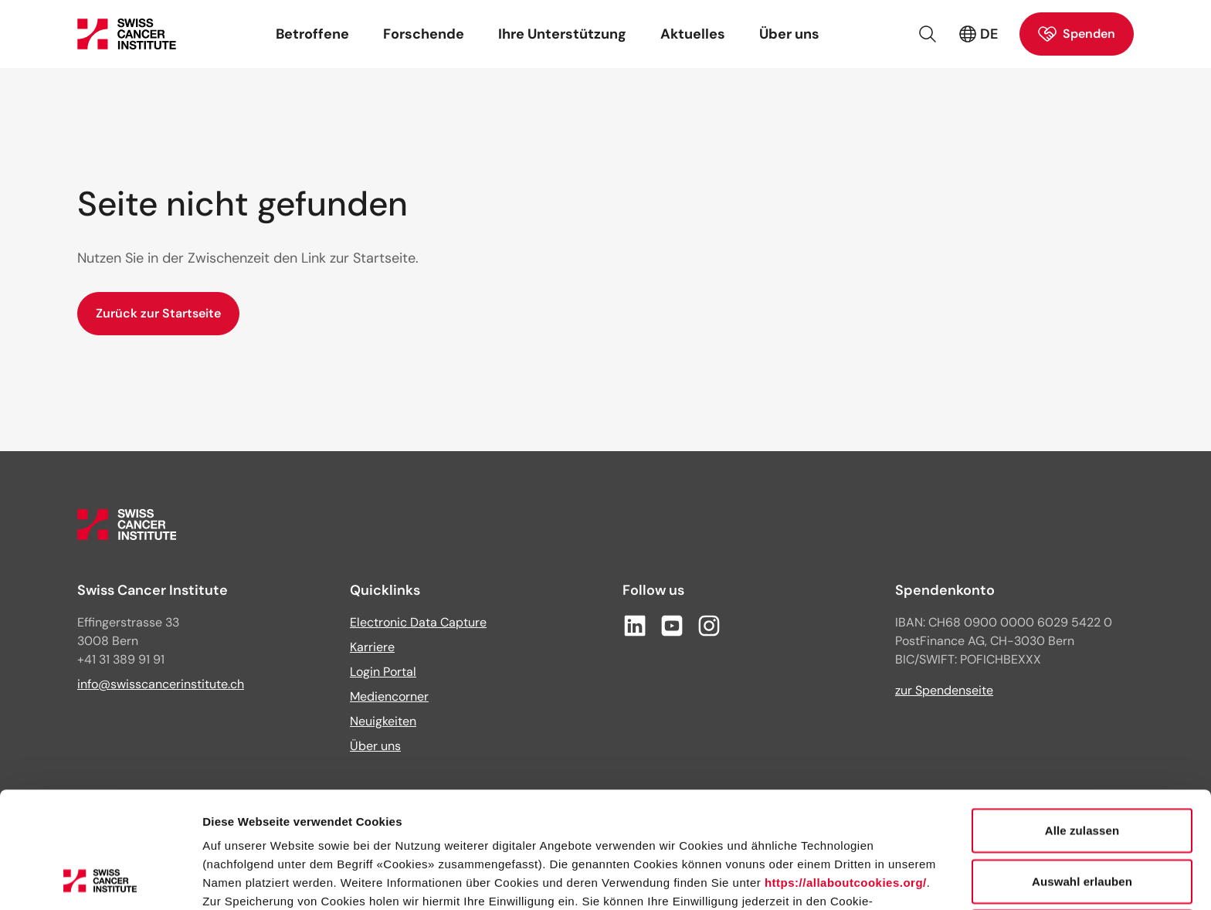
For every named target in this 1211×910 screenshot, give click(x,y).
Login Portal (383, 672)
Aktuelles (692, 34)
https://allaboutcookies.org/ (846, 773)
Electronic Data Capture (418, 622)
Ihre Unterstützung (562, 34)
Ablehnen (1081, 822)
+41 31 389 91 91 (121, 659)
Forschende (423, 34)
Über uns (789, 34)
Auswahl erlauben (1082, 772)
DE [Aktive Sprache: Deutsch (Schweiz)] (978, 34)
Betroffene (312, 34)
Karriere (372, 647)
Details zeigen (821, 879)
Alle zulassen (1082, 721)
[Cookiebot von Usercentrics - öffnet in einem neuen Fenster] (100, 879)
